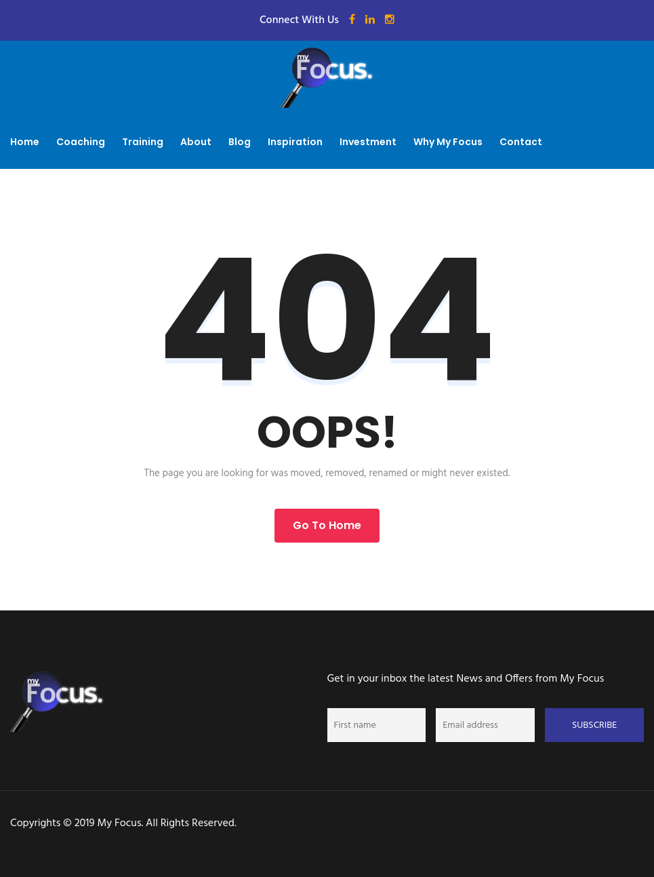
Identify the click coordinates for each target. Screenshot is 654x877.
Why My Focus (448, 142)
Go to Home (327, 525)
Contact (520, 142)
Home (24, 142)
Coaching (80, 142)
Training (142, 142)
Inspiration (295, 142)
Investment (368, 142)
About (195, 142)
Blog (239, 142)
